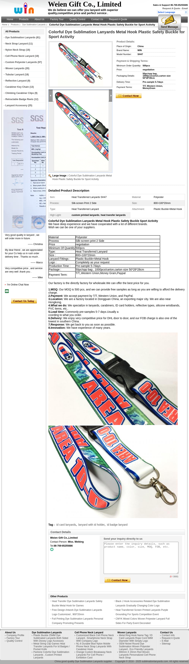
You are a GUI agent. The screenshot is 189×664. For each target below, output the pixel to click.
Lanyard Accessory (16, 105)
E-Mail (165, 640)
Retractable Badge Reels (19, 99)
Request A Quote (171, 8)
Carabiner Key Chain (17, 87)
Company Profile (15, 635)
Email (185, 8)
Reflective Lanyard (16, 80)
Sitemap (166, 643)
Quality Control (77, 19)
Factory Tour (56, 19)
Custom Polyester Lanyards (21, 62)
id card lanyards (66, 524)
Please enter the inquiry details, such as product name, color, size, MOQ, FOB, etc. (141, 558)
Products (23, 19)
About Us (39, 19)
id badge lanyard (117, 524)
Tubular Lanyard (14, 74)
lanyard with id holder (91, 524)
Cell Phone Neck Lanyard (19, 56)
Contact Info (168, 635)
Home (10, 19)
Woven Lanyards (14, 68)
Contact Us (97, 19)
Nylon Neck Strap (15, 49)
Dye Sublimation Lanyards (34, 25)
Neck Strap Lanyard (16, 43)
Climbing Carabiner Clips (19, 93)
